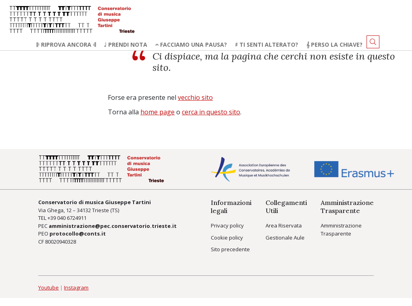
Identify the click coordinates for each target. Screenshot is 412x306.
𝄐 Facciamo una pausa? (191, 44)
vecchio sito (195, 97)
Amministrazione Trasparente (341, 229)
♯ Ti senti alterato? (266, 44)
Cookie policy (227, 237)
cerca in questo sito (211, 112)
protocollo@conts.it (77, 233)
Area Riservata (284, 225)
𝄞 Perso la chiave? (334, 44)
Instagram (76, 287)
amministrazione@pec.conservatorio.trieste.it (113, 225)
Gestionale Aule (285, 237)
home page (157, 112)
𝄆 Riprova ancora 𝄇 (66, 44)
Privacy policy (227, 225)
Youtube (48, 287)
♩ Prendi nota (125, 44)
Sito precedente (230, 249)
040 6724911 (72, 217)
